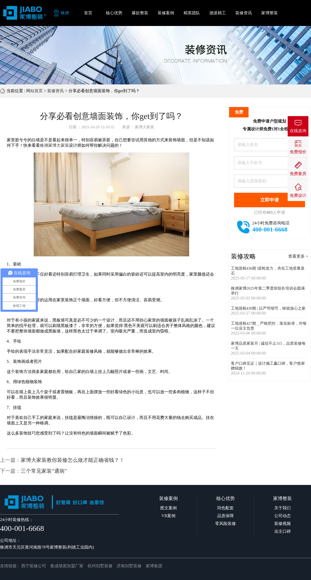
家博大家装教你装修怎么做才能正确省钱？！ (72, 460)
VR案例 (168, 516)
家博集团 (154, 566)
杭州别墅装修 (100, 566)
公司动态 (282, 516)
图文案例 (168, 508)
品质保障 (225, 516)
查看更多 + (298, 256)
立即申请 (269, 200)
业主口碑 (282, 531)
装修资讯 (55, 91)
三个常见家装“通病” (44, 471)
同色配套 (225, 508)
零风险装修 (225, 523)
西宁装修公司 (33, 566)
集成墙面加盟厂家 (66, 566)
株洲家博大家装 (54, 145)
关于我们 (282, 508)
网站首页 (34, 91)
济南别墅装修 (129, 566)
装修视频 (282, 523)
